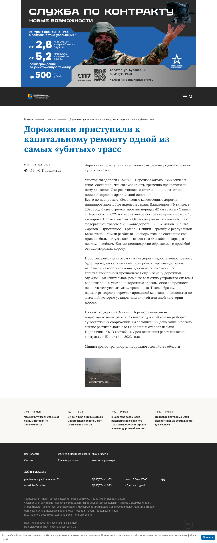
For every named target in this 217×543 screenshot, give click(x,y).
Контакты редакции (104, 460)
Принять (208, 537)
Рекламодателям (68, 460)
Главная (28, 119)
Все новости (31, 453)
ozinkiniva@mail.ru (35, 485)
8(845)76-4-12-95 (102, 485)
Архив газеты (100, 453)
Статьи (28, 460)
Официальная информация (74, 453)
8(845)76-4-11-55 (102, 479)
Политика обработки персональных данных (50, 522)
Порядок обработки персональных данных (50, 526)
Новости (51, 119)
